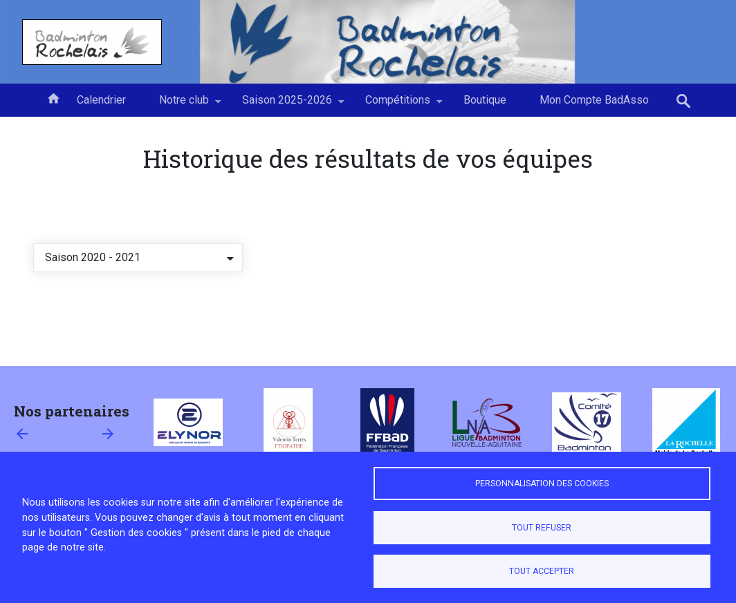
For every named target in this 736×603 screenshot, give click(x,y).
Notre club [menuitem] (184, 105)
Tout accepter (541, 571)
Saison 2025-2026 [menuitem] (287, 105)
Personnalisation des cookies (542, 483)
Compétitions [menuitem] (398, 105)
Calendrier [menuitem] (101, 99)
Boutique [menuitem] (484, 99)
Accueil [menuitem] (53, 97)
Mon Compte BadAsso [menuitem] (594, 99)
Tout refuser (541, 528)
